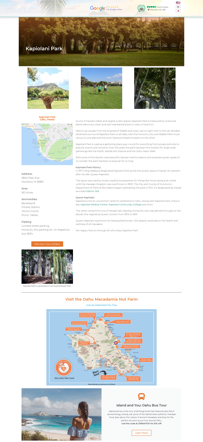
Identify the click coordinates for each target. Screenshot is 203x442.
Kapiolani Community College (125, 204)
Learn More (141, 433)
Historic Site (92, 191)
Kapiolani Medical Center (94, 204)
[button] (24, 88)
